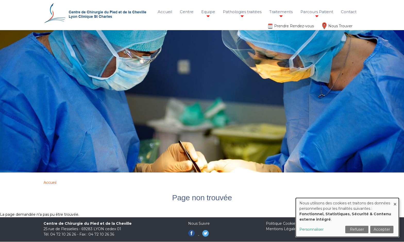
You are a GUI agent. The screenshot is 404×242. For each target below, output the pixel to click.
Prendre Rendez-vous (294, 26)
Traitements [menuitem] (281, 11)
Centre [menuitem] (186, 11)
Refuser (357, 229)
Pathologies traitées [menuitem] (242, 11)
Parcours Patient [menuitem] (316, 11)
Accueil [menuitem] (165, 11)
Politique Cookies (281, 223)
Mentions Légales (282, 229)
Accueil (50, 182)
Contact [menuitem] (349, 11)
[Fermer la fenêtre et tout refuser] (395, 201)
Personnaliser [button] (311, 229)
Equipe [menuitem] (208, 11)
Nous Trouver (340, 26)
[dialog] (347, 217)
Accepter (382, 229)
